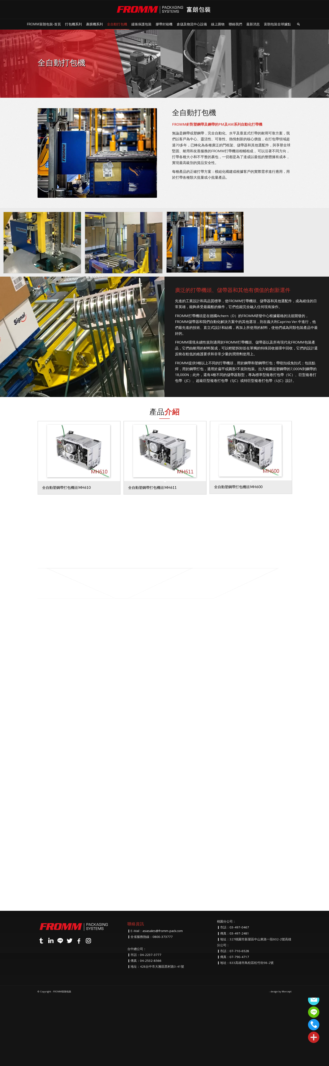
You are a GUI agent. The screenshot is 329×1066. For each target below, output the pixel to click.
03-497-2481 (239, 933)
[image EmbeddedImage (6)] (44, 244)
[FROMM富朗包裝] (164, 9)
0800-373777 (163, 937)
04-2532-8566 (150, 960)
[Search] (298, 24)
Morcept (286, 991)
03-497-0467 (239, 927)
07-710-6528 (239, 951)
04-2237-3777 (150, 955)
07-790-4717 (239, 957)
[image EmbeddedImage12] (125, 244)
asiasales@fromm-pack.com (162, 931)
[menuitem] (44, 24)
